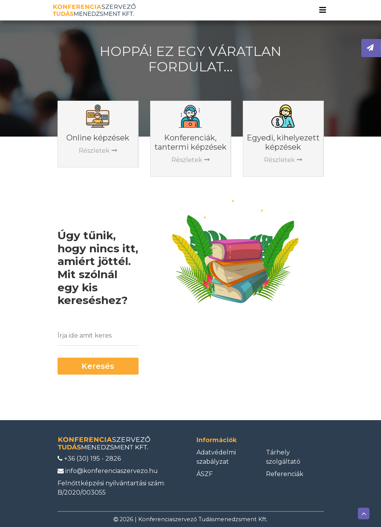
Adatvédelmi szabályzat (216, 457)
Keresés (97, 366)
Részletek (98, 150)
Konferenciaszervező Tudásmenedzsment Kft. (203, 519)
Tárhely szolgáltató (283, 457)
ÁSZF (204, 474)
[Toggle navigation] (323, 10)
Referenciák (284, 474)
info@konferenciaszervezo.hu (108, 471)
